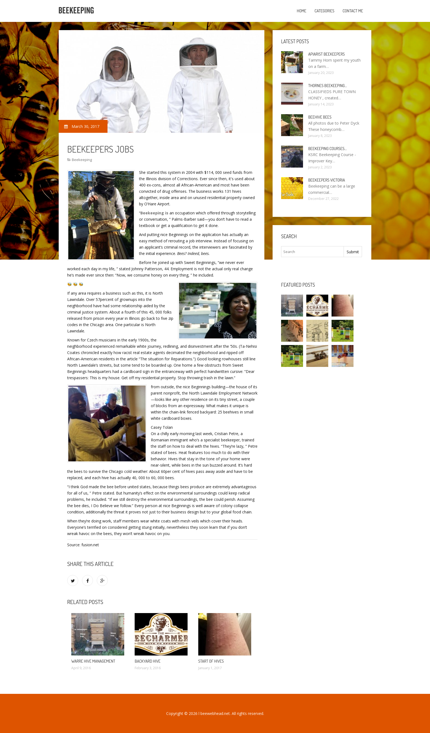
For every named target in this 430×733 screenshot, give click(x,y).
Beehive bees (320, 117)
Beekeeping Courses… (327, 148)
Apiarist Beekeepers (326, 54)
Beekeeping (82, 159)
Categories (324, 10)
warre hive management (93, 661)
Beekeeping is (154, 212)
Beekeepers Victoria (326, 180)
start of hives (211, 661)
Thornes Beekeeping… (327, 85)
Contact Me (353, 10)
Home (301, 10)
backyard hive (147, 661)
